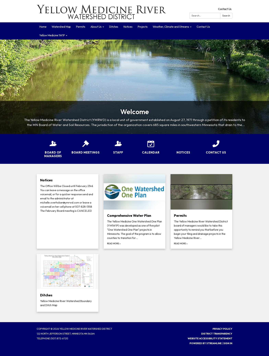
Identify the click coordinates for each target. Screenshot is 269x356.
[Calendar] (151, 145)
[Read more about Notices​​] (67, 211)
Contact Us (224, 9)
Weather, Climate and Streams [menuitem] (171, 26)
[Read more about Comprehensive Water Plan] (134, 211)
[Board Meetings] (85, 145)
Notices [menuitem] (127, 26)
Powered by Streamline (206, 343)
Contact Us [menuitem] (203, 26)
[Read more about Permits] (201, 211)
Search (226, 15)
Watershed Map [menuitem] (61, 26)
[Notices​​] (183, 146)
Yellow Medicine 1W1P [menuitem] (52, 35)
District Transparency (216, 333)
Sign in (227, 343)
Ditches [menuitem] (113, 26)
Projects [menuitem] (143, 26)
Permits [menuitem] (80, 26)
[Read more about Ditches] (67, 283)
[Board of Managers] (53, 147)
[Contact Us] (216, 145)
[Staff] (118, 145)
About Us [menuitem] (96, 26)
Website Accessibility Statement (210, 338)
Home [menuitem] (42, 26)
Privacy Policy (222, 328)
